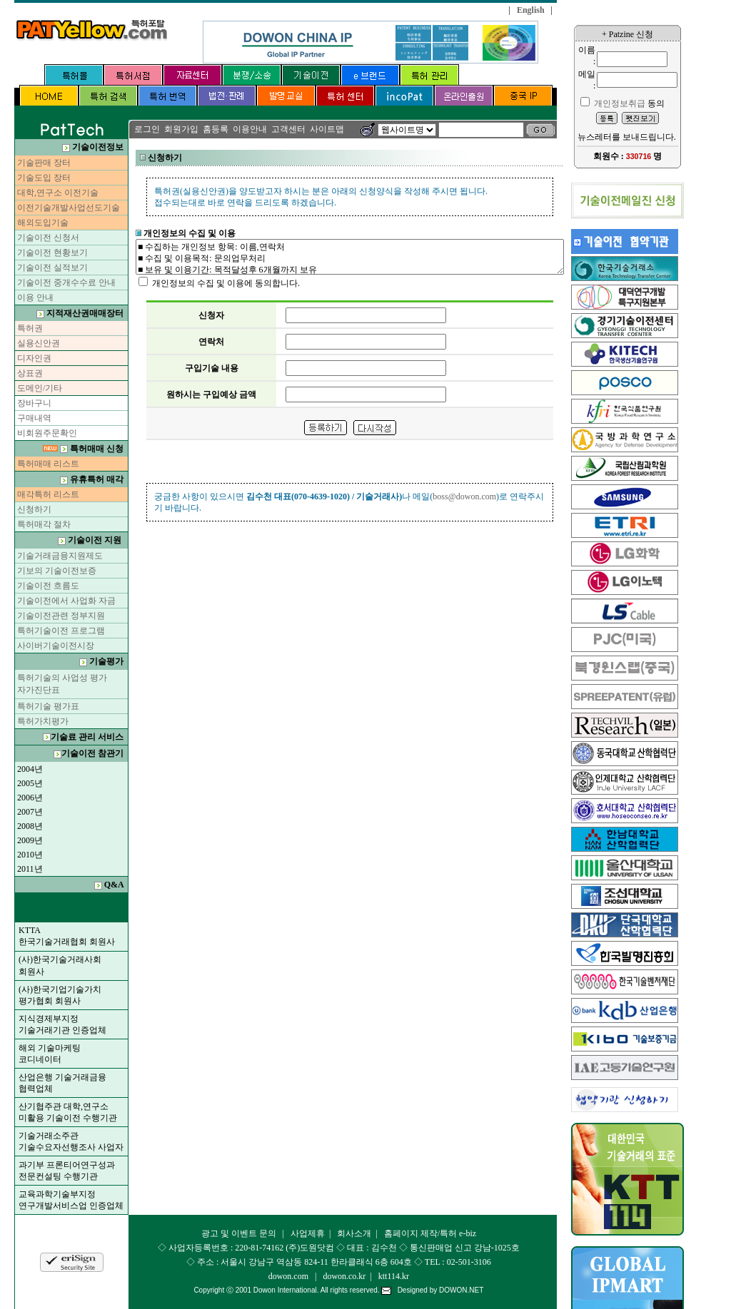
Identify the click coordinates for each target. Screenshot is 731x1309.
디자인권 (34, 358)
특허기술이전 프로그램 (61, 631)
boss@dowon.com (464, 496)
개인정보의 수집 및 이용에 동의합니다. (226, 283)
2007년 (30, 812)
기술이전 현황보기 (52, 253)
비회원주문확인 (47, 433)
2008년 (30, 826)
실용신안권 (38, 343)
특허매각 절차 (44, 524)
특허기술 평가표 (48, 706)
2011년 (30, 869)
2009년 (30, 840)
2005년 (30, 783)
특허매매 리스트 (48, 464)
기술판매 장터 (44, 163)
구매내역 (34, 418)
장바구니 (34, 403)
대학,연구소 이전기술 (58, 193)
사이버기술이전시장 (55, 646)
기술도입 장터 (44, 178)
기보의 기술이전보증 (56, 571)
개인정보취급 (619, 103)
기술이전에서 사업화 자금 (66, 601)
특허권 (30, 328)
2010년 (30, 855)
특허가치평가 (43, 721)
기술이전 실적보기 (52, 268)
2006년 (30, 798)
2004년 (30, 769)
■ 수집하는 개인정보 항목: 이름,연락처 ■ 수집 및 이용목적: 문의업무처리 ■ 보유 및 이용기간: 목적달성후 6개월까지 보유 (350, 257)
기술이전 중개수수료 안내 (65, 282)
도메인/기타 (39, 388)
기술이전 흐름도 (48, 586)
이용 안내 (35, 297)
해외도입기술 (43, 223)
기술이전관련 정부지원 (61, 616)
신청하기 (34, 509)
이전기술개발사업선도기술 (68, 208)
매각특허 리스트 (48, 494)
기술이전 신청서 (48, 238)
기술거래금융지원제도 (60, 556)
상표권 (30, 373)
